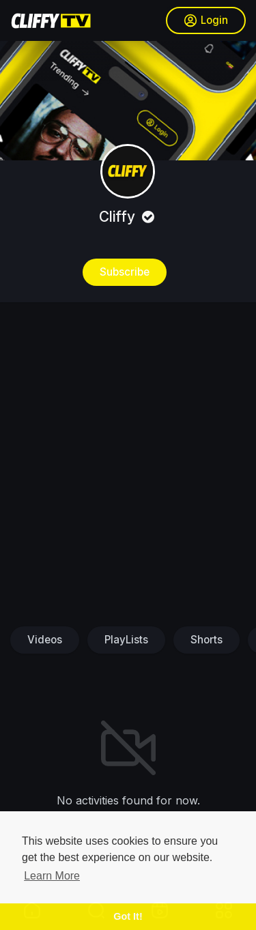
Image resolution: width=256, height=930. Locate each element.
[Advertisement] (128, 463)
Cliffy (128, 216)
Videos (44, 639)
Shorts (206, 639)
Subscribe (125, 271)
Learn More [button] (52, 876)
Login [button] (206, 20)
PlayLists (126, 639)
